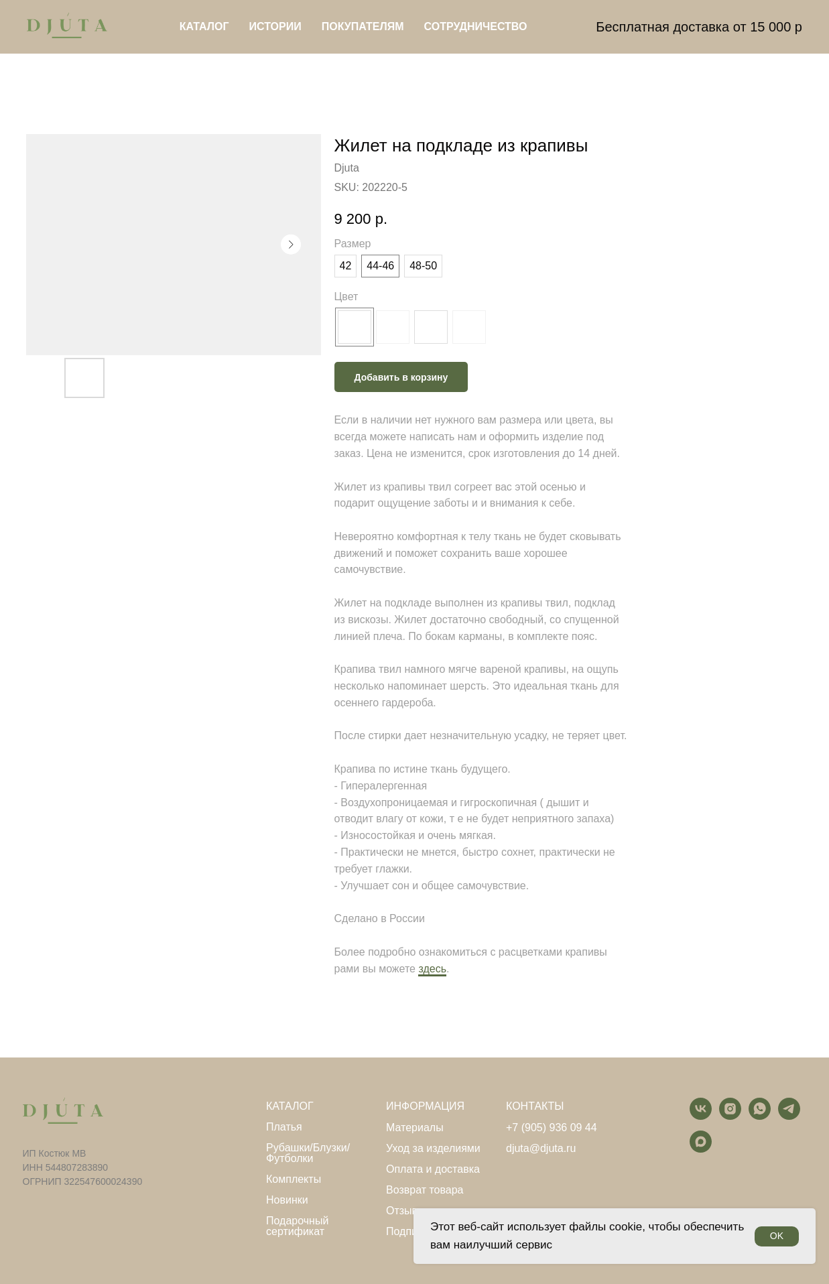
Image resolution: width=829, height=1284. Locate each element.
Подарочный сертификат (297, 1226)
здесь (432, 968)
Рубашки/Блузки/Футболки (308, 1153)
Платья (284, 1127)
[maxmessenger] (701, 1149)
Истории (275, 26)
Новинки (287, 1200)
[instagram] (730, 1116)
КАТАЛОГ (290, 1106)
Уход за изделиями (433, 1148)
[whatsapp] (760, 1116)
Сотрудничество (475, 26)
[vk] (701, 1116)
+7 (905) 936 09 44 (551, 1127)
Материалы (415, 1127)
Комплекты (293, 1179)
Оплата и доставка (433, 1169)
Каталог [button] (204, 26)
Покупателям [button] (363, 26)
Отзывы (406, 1211)
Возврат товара (425, 1190)
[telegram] (789, 1116)
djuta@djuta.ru (541, 1148)
